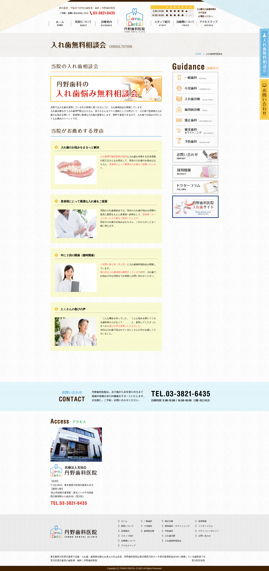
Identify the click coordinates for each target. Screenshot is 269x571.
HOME (198, 54)
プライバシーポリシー (208, 531)
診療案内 (125, 531)
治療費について (128, 541)
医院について (127, 526)
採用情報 (202, 521)
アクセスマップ (128, 545)
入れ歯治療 (170, 536)
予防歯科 (169, 531)
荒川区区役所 (198, 560)
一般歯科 (148, 521)
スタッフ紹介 (127, 536)
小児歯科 (148, 526)
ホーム (124, 521)
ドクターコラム (205, 526)
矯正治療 (169, 521)
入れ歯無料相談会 (173, 541)
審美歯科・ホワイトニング (177, 526)
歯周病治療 (149, 531)
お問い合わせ (204, 536)
